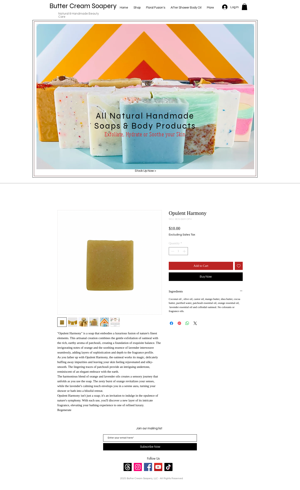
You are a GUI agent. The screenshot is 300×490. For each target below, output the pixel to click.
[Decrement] (172, 251)
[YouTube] (158, 467)
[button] (244, 6)
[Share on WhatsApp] (187, 323)
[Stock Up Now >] (145, 170)
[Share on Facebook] (171, 323)
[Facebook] (148, 467)
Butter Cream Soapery (83, 6)
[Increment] (185, 251)
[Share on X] (195, 323)
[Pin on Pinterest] (179, 323)
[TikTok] (168, 467)
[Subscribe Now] (150, 446)
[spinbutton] (178, 251)
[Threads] (128, 467)
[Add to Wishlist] (239, 266)
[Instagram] (138, 467)
